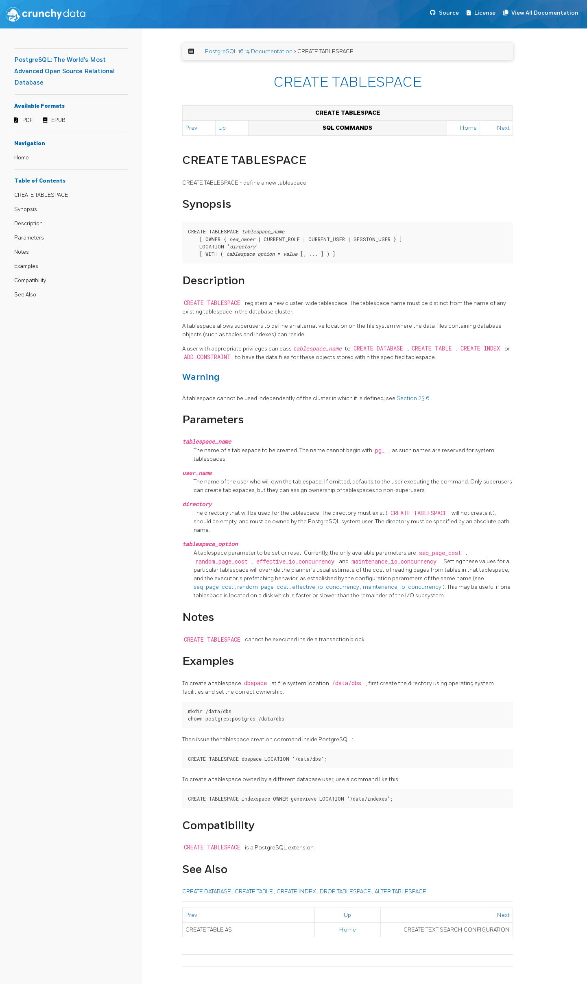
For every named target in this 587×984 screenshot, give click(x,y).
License (484, 12)
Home (21, 158)
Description (28, 223)
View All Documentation (544, 12)
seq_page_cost (214, 586)
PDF (27, 120)
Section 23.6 (414, 398)
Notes (21, 252)
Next (503, 127)
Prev (191, 127)
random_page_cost (263, 586)
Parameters (29, 238)
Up (222, 127)
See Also (25, 295)
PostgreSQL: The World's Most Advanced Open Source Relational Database (64, 71)
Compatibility (30, 280)
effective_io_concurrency (326, 586)
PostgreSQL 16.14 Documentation (248, 51)
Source (449, 12)
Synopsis (25, 209)
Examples (26, 266)
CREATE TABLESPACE (41, 195)
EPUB (58, 120)
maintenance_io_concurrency (403, 586)
